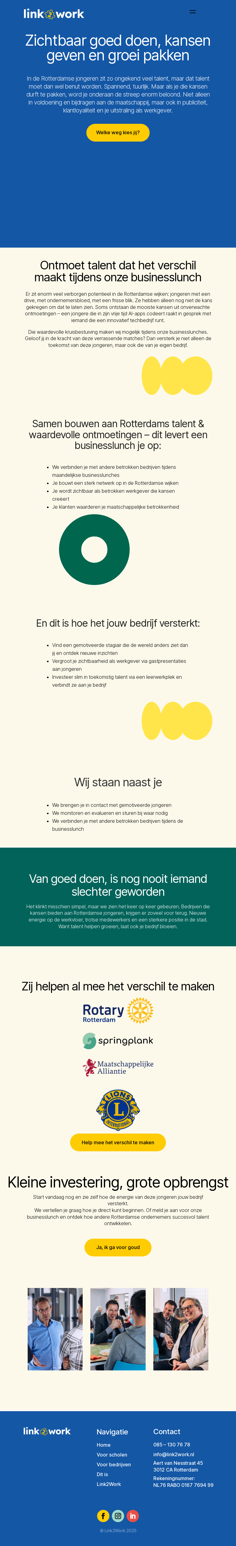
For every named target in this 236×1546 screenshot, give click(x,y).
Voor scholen (112, 1455)
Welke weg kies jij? (118, 132)
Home (104, 1445)
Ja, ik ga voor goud (118, 1247)
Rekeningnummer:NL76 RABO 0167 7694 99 (183, 1481)
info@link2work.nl (173, 1454)
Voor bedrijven (114, 1464)
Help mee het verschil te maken (118, 1142)
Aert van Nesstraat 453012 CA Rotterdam (178, 1466)
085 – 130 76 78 (171, 1445)
